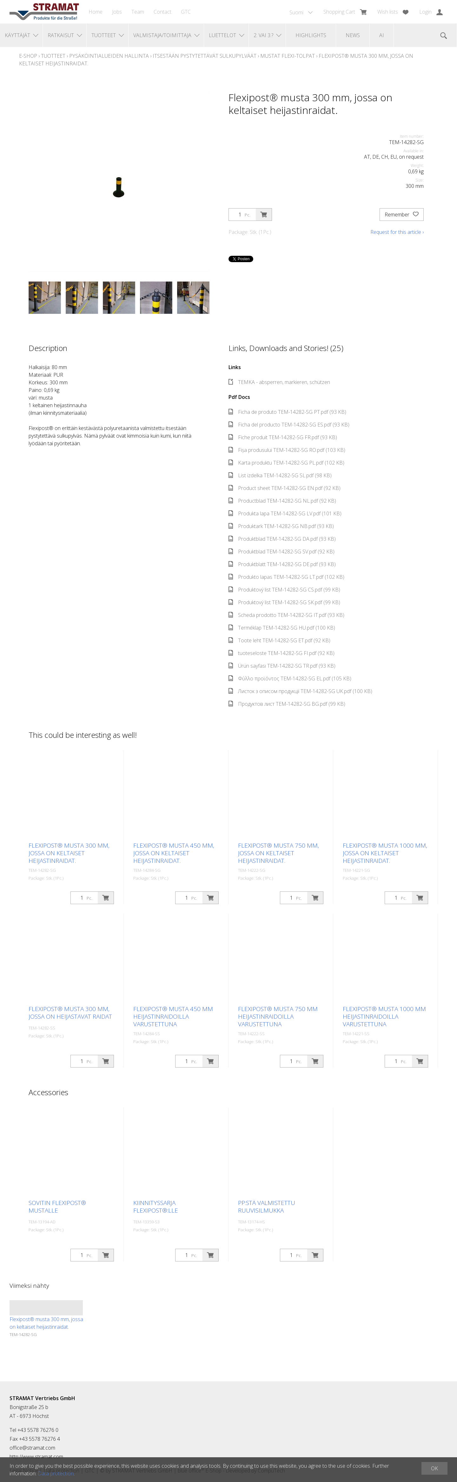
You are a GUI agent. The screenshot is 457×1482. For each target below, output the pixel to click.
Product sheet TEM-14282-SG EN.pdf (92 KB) (284, 488)
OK (434, 1468)
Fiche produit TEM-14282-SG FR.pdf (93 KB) (282, 437)
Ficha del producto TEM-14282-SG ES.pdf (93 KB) (288, 424)
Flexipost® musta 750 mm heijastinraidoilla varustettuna (278, 1016)
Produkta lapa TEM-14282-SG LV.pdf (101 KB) (284, 513)
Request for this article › (397, 231)
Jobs (117, 11)
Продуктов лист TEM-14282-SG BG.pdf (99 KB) (286, 703)
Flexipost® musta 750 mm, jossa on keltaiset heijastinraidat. (278, 853)
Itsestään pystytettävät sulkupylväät (204, 55)
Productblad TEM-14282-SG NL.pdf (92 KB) (282, 500)
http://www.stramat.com (36, 1456)
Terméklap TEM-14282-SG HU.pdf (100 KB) (281, 627)
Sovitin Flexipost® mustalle (57, 1206)
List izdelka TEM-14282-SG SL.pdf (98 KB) (280, 475)
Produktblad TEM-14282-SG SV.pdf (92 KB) (281, 551)
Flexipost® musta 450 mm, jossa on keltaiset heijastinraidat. (173, 853)
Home (96, 11)
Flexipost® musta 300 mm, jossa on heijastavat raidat (70, 1013)
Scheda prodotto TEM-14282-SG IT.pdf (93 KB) (286, 615)
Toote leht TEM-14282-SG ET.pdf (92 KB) (279, 640)
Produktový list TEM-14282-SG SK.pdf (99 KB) (284, 602)
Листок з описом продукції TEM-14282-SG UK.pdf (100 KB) (300, 691)
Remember (402, 214)
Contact (162, 11)
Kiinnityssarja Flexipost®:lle (155, 1206)
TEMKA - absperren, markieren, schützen (279, 382)
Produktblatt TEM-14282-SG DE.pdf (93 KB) (282, 564)
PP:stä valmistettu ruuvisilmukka (266, 1206)
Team (137, 11)
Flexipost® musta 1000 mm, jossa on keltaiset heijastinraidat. (385, 853)
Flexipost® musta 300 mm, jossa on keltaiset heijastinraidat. (69, 853)
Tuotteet (53, 55)
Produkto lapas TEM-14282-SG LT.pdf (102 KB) (286, 576)
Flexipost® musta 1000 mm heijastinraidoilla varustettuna (384, 1016)
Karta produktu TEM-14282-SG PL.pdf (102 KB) (286, 462)
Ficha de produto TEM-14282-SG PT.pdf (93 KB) (287, 411)
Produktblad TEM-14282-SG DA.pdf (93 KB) (282, 538)
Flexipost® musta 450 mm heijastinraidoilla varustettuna (173, 1016)
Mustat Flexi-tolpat (287, 55)
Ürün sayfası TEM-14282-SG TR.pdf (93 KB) (281, 665)
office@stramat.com (32, 1447)
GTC (186, 11)
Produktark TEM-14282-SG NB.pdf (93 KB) (281, 526)
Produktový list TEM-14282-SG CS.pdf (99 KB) (284, 589)
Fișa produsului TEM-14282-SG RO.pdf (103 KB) (286, 450)
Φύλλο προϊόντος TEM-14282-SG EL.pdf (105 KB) (289, 678)
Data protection (56, 1473)
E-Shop (28, 55)
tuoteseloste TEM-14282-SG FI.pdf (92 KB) (281, 653)
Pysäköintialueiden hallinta (109, 55)
